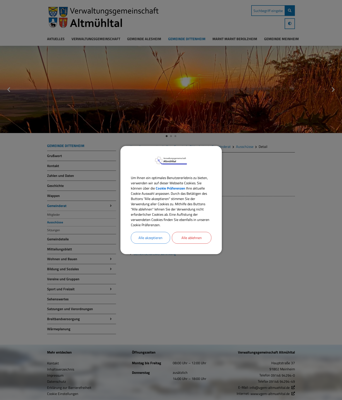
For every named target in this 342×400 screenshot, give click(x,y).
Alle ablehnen (191, 237)
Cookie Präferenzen (170, 188)
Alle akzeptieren (150, 237)
